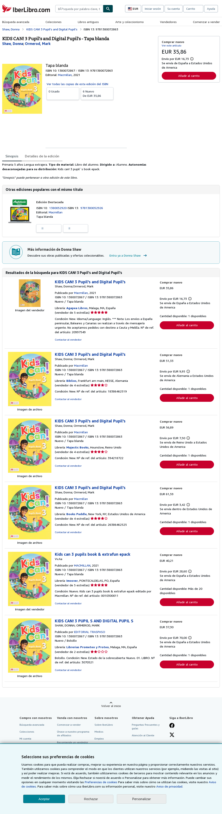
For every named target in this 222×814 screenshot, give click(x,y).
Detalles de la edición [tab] (42, 156)
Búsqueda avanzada (15, 22)
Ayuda (211, 8)
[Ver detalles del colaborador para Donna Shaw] (12, 43)
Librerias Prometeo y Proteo (87, 647)
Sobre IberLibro (104, 724)
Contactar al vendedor (68, 339)
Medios (99, 731)
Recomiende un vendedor (72, 742)
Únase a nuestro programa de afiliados (73, 733)
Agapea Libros (77, 308)
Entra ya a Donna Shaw (128, 255)
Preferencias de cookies (101, 782)
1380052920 (58, 208)
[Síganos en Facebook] (172, 726)
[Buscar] (108, 8)
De (97, 93)
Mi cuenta (25, 738)
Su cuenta (173, 8)
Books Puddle (76, 514)
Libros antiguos (88, 22)
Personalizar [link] (141, 799)
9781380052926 (91, 208)
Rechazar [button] (91, 799)
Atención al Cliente (143, 735)
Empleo (99, 738)
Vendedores (168, 22)
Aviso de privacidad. (169, 786)
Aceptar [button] (44, 799)
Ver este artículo (171, 45)
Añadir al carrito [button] (189, 75)
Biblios (71, 380)
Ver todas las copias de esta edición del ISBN (77, 84)
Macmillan (55, 212)
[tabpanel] (78, 171)
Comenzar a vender (206, 22)
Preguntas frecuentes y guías (146, 726)
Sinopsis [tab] (11, 156)
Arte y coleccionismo (129, 22)
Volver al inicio (111, 706)
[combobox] (79, 8)
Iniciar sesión (153, 8)
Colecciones (54, 22)
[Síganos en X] (172, 735)
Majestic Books (77, 447)
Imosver (72, 580)
